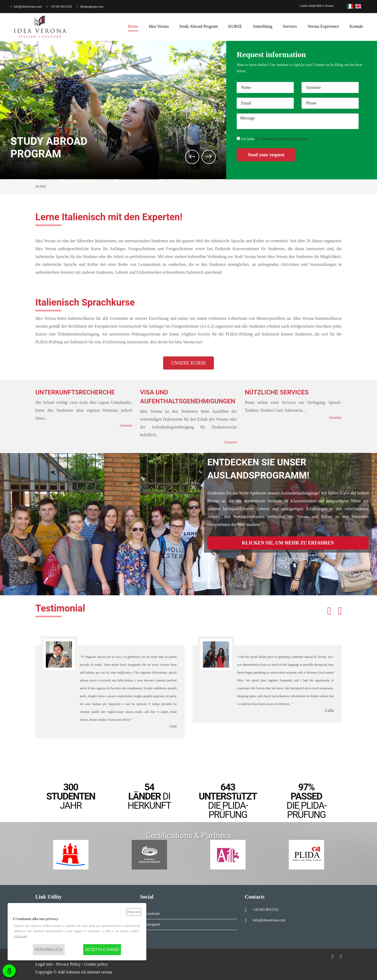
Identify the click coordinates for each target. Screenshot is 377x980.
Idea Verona (159, 26)
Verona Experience (323, 26)
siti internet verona (96, 972)
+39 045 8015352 (59, 6)
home (133, 26)
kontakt (356, 26)
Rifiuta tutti (134, 912)
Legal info (44, 964)
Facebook (151, 914)
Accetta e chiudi (102, 949)
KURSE (235, 26)
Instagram (151, 924)
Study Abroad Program (198, 26)
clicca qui (20, 936)
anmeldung (262, 26)
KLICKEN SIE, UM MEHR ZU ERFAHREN (288, 543)
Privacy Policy (68, 964)
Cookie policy (96, 964)
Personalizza (49, 949)
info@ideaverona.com (26, 6)
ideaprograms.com (90, 6)
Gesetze (126, 425)
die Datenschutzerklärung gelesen (282, 139)
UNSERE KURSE (188, 363)
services (290, 26)
